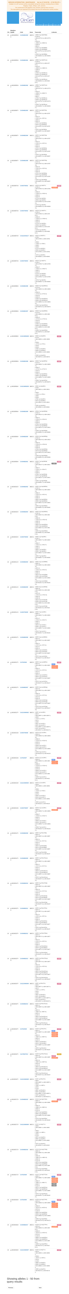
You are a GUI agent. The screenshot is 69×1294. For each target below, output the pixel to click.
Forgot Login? (57, 24)
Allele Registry (39, 24)
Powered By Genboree (53, 1293)
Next (40, 1287)
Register (46, 24)
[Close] (60, 2)
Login (51, 24)
